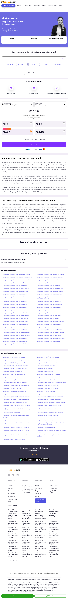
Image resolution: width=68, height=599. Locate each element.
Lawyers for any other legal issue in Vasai (15, 313)
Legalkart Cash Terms (54, 491)
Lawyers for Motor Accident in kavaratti (48, 415)
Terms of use (53, 488)
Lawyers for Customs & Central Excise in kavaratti (51, 360)
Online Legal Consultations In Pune (27, 535)
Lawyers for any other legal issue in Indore (15, 304)
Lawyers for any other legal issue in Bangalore (50, 294)
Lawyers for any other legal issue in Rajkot (15, 285)
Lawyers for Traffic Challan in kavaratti (14, 439)
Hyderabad (58, 64)
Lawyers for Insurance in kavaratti (12, 388)
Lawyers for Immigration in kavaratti (47, 388)
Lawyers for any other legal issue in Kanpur (15, 341)
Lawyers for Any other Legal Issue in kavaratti (16, 427)
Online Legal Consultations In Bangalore (27, 529)
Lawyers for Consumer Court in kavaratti (48, 374)
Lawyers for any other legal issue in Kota (14, 297)
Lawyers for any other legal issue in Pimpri (15, 338)
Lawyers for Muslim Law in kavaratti (47, 363)
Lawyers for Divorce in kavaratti (46, 391)
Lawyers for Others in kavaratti (11, 394)
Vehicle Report (52, 5)
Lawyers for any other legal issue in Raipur (15, 283)
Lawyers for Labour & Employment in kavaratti (50, 397)
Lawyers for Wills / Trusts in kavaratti (13, 420)
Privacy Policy (53, 485)
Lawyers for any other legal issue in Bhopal (15, 301)
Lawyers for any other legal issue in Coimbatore (50, 321)
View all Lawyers (33, 73)
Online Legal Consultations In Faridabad (40, 523)
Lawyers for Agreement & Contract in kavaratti (16, 399)
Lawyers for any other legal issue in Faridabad (50, 288)
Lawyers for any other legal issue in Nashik (15, 310)
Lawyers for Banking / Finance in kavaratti (15, 368)
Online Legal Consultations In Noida (27, 523)
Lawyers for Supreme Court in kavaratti (48, 385)
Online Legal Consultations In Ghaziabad (54, 523)
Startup (37, 5)
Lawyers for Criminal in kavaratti (46, 427)
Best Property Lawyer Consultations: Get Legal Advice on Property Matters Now (27, 514)
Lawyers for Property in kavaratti (46, 380)
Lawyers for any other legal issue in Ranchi (15, 294)
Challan (44, 5)
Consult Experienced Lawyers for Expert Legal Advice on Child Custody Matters (40, 514)
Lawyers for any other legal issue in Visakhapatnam (17, 277)
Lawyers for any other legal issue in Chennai (15, 321)
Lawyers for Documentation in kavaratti (14, 374)
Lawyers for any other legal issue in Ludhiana (16, 315)
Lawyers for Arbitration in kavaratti (47, 420)
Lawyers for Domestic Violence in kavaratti (49, 399)
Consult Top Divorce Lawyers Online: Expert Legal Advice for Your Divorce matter (13, 514)
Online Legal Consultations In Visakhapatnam (54, 548)
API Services (12, 496)
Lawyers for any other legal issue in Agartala (49, 324)
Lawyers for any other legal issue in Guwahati (50, 277)
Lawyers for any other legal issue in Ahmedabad (50, 283)
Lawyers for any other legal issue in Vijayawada (50, 274)
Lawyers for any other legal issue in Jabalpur (50, 304)
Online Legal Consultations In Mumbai (13, 529)
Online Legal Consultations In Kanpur (54, 542)
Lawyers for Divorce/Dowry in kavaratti (48, 357)
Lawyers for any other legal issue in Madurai (15, 324)
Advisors (38, 494)
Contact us (38, 488)
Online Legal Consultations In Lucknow (40, 542)
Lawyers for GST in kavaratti (45, 368)
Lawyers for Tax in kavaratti (45, 371)
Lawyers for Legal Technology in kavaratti (15, 402)
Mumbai (46, 64)
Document (28, 5)
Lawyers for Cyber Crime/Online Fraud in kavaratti (51, 382)
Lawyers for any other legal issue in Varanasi (16, 330)
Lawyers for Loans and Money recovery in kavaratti (51, 402)
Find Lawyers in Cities (13, 500)
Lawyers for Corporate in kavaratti (12, 371)
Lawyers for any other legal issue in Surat (48, 285)
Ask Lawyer (11, 494)
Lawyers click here (40, 500)
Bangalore (22, 64)
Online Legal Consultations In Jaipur (27, 542)
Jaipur (34, 64)
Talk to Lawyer (13, 505)
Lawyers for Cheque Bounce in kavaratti (48, 377)
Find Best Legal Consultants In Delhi (54, 554)
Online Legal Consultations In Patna (13, 554)
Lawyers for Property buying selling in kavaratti (16, 405)
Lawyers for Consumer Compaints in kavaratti (16, 423)
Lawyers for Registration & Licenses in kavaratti (16, 397)
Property (20, 5)
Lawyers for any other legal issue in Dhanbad (50, 291)
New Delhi (9, 64)
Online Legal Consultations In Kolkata (13, 535)
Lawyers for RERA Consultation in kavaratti (15, 435)
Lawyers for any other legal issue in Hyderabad (16, 274)
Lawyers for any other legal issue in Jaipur (49, 315)
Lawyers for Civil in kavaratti (11, 377)
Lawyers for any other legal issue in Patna (49, 280)
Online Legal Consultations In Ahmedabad (40, 535)
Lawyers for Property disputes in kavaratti (49, 405)
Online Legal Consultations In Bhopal (13, 548)
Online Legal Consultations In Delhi (13, 523)
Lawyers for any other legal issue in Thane (49, 335)
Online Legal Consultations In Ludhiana (40, 554)
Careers (37, 496)
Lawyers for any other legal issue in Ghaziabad (16, 335)
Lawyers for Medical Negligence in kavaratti (15, 366)
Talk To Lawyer (8, 6)
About (37, 485)
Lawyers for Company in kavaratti (46, 394)
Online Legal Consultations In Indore (27, 548)
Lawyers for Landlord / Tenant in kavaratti (15, 382)
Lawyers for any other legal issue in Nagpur (49, 307)
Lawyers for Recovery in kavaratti (12, 380)
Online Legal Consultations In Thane (40, 548)
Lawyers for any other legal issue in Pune (48, 310)
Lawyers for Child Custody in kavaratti (14, 363)
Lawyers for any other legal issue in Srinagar (15, 291)
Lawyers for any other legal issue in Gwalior (49, 301)
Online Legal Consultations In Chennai (54, 529)
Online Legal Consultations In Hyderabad (40, 529)
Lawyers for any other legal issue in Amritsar (49, 313)
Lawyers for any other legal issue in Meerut (49, 327)
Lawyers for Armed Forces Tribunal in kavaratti (16, 385)
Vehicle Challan (13, 561)
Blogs (60, 5)
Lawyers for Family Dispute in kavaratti (14, 357)
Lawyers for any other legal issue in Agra (14, 327)
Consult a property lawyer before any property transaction (54, 513)
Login (3, 9)
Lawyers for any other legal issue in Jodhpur (15, 318)
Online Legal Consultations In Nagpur (13, 542)
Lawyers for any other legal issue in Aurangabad (17, 280)
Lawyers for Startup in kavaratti (46, 366)
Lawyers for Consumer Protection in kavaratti (50, 413)
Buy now (34, 144)
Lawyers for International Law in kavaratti (14, 391)
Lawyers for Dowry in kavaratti (11, 413)
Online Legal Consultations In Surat (54, 535)
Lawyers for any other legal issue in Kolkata (49, 330)
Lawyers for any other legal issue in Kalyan (15, 307)
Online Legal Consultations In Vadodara (27, 554)
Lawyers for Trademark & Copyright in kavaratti (16, 360)
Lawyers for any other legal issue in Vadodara (16, 288)
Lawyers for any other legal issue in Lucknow (15, 344)
